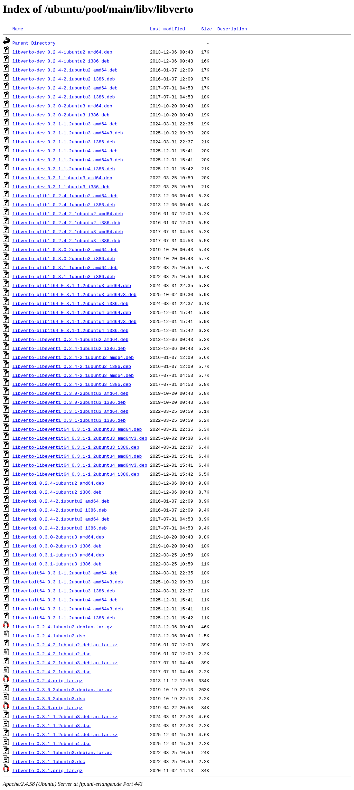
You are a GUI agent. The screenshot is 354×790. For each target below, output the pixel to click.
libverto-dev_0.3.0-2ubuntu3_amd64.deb (62, 106)
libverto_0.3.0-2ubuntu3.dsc (48, 698)
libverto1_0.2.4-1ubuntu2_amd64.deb (58, 483)
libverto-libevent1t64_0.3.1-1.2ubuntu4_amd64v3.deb (79, 465)
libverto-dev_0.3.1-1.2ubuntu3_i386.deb (63, 142)
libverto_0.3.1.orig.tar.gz (47, 770)
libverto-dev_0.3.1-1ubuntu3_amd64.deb (62, 177)
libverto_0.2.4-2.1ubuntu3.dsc (51, 671)
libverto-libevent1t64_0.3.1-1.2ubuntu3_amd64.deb (77, 429)
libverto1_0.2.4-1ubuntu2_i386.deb (56, 492)
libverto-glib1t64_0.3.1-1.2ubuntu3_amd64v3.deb (74, 294)
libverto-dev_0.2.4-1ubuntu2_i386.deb (61, 61)
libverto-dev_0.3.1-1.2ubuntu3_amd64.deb (65, 124)
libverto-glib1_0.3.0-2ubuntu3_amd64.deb (65, 249)
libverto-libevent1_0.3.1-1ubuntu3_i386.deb (69, 420)
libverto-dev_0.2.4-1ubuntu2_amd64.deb (62, 52)
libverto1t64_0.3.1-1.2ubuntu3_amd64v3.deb (67, 582)
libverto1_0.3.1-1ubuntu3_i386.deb (56, 564)
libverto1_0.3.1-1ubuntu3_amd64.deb (58, 555)
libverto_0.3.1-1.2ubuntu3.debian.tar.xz (65, 716)
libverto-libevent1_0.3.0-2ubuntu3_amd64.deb (70, 393)
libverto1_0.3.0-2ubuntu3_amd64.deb (58, 537)
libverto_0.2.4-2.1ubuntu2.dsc (51, 653)
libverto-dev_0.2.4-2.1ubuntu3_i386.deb (63, 97)
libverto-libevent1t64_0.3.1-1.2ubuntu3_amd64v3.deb (79, 438)
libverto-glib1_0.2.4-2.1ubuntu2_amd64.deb (67, 213)
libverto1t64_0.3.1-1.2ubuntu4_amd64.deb (65, 600)
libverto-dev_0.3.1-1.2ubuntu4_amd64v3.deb (67, 159)
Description (232, 29)
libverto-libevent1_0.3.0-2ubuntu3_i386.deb (69, 402)
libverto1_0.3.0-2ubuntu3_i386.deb (56, 546)
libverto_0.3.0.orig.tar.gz (47, 707)
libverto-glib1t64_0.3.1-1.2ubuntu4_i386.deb (70, 330)
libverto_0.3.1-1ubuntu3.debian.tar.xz (62, 752)
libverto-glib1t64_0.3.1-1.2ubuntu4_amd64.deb (71, 312)
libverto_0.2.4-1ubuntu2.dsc (48, 635)
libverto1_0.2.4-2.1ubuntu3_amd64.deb (61, 519)
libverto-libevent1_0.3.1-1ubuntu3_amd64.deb (70, 411)
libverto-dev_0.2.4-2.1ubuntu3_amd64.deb (65, 88)
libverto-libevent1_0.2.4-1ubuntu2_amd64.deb (70, 339)
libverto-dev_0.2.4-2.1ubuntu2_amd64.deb (65, 70)
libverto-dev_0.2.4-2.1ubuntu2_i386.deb (63, 79)
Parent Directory (34, 43)
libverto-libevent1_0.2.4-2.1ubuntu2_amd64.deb (73, 357)
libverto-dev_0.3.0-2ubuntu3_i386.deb (61, 115)
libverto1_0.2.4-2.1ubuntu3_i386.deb (59, 528)
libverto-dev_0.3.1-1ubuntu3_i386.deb (61, 186)
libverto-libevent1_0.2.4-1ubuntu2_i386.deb (69, 348)
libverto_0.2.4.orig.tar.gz (47, 680)
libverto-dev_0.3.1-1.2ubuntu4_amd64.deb (65, 150)
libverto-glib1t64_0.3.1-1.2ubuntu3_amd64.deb (71, 285)
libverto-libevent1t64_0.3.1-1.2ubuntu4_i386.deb (75, 474)
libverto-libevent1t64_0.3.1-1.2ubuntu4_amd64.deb (77, 456)
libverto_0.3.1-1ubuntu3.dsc (48, 761)
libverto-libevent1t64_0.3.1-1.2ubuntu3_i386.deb (75, 447)
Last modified (167, 29)
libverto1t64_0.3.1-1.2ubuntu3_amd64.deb (65, 573)
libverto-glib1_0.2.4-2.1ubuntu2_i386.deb (66, 222)
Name (17, 29)
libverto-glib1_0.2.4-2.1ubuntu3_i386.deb (66, 240)
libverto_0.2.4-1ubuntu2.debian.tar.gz (62, 627)
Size (206, 29)
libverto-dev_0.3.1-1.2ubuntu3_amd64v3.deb (67, 133)
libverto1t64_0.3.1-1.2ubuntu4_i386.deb (63, 618)
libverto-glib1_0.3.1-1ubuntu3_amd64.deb (65, 267)
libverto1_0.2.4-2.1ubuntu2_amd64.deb (61, 501)
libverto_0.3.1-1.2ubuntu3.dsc (51, 725)
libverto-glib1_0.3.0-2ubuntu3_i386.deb (63, 258)
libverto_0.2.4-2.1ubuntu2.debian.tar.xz (65, 644)
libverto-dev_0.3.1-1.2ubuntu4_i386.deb (63, 168)
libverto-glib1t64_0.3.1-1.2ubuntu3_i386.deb (70, 303)
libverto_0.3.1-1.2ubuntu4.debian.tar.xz (65, 734)
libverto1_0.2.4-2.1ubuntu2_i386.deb (59, 510)
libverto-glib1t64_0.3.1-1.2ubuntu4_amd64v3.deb (74, 321)
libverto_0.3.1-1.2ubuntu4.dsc (51, 743)
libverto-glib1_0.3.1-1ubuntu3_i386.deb (63, 276)
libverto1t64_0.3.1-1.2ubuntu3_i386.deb (63, 591)
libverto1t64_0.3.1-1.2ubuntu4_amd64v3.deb (67, 609)
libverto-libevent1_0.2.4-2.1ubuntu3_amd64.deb (73, 375)
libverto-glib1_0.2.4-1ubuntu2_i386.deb (63, 204)
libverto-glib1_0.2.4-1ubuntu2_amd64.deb (65, 195)
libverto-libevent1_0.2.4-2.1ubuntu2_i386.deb (71, 366)
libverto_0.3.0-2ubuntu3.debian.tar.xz (62, 689)
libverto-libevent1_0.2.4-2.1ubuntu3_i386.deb (71, 384)
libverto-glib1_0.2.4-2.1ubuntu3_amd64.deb (67, 231)
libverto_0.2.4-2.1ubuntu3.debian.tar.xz (65, 662)
